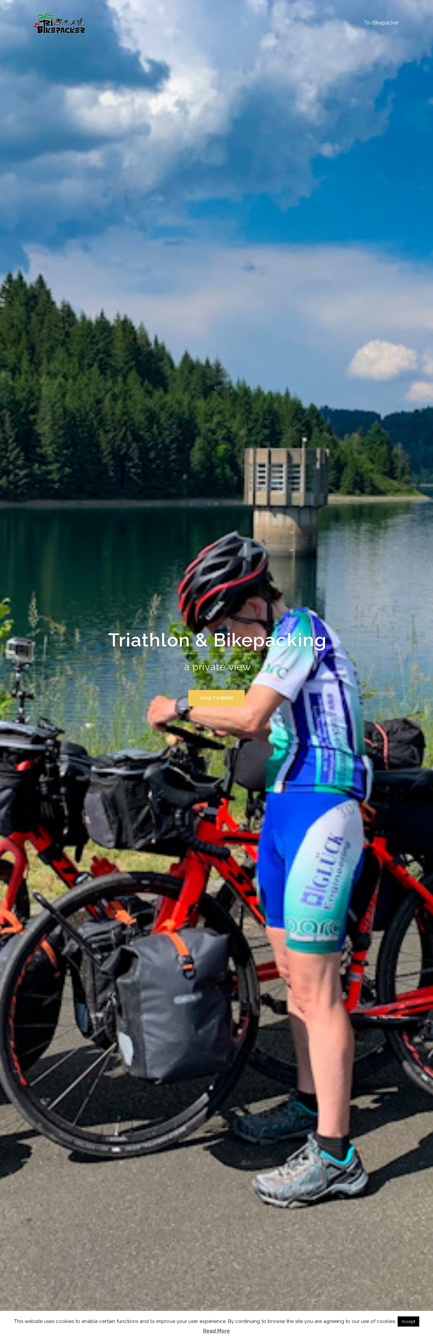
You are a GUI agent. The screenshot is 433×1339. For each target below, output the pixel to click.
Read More (216, 1331)
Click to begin (216, 698)
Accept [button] (408, 1321)
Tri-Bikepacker (381, 23)
